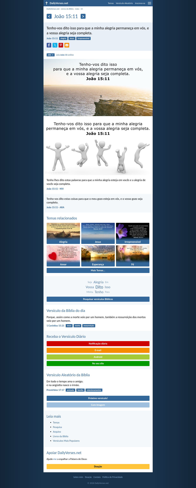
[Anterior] (49, 16)
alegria (63, 38)
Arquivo (57, 431)
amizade (70, 390)
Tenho (99, 292)
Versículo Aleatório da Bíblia (68, 375)
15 (82, 9)
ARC (50, 55)
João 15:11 (52, 38)
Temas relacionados (62, 218)
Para (107, 291)
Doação (98, 466)
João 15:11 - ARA (55, 207)
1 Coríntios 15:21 (55, 325)
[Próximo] (83, 16)
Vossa (90, 287)
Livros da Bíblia (67, 9)
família (80, 390)
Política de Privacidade (112, 477)
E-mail (98, 350)
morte (77, 325)
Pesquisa (57, 427)
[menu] (149, 4)
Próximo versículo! (98, 398)
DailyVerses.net (53, 9)
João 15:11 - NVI (55, 188)
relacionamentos (94, 390)
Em (106, 282)
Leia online (65, 54)
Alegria (98, 282)
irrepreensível (84, 38)
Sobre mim (78, 477)
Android (98, 356)
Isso (107, 287)
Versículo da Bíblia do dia (66, 310)
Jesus (72, 38)
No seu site (98, 363)
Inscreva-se (140, 3)
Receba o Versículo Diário (66, 336)
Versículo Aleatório (124, 3)
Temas (111, 3)
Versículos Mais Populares (66, 440)
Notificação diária (98, 343)
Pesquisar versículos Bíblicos (98, 299)
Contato (97, 477)
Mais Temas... (98, 270)
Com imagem (98, 404)
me (55, 459)
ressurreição (88, 325)
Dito (99, 287)
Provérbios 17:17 (55, 389)
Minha (89, 291)
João (77, 9)
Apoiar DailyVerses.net (64, 452)
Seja (90, 282)
